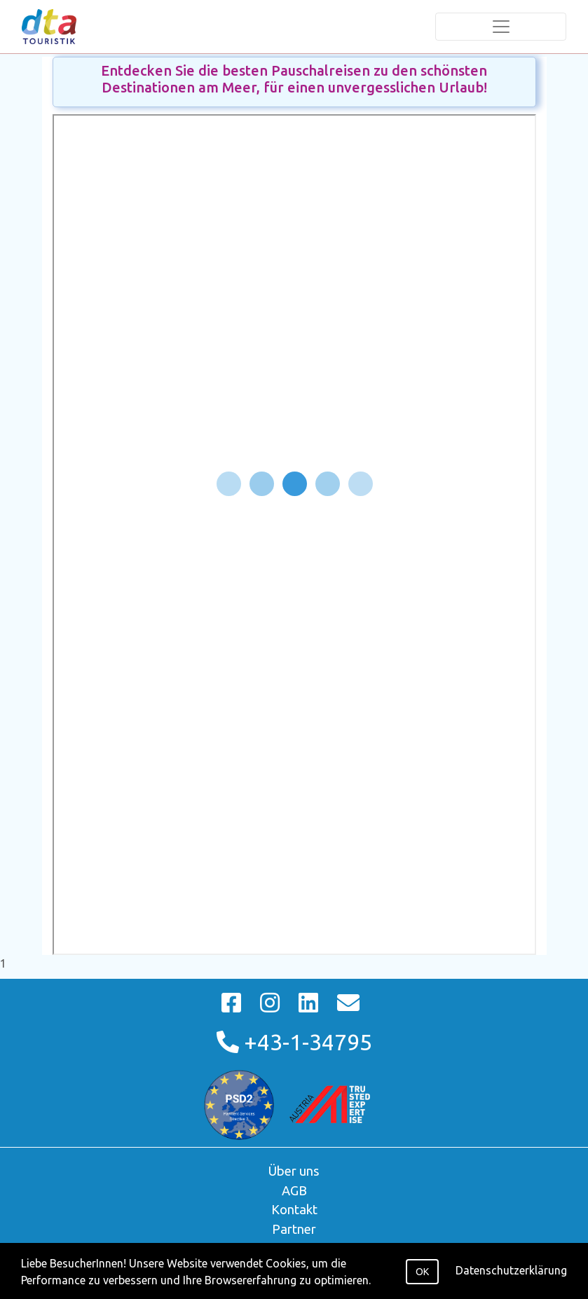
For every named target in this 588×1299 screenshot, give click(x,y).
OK (422, 1271)
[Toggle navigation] (500, 27)
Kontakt (294, 1209)
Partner (294, 1229)
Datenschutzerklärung (511, 1270)
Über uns (294, 1171)
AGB (294, 1190)
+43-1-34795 (294, 1041)
